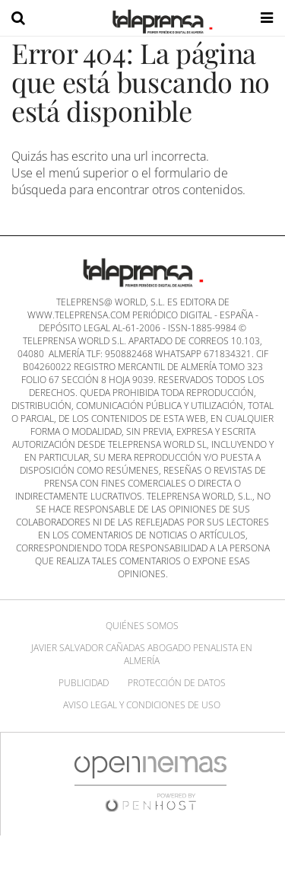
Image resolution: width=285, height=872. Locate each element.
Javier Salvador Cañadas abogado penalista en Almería (141, 654)
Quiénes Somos (142, 625)
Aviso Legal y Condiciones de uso (141, 704)
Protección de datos (177, 682)
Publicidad (84, 682)
